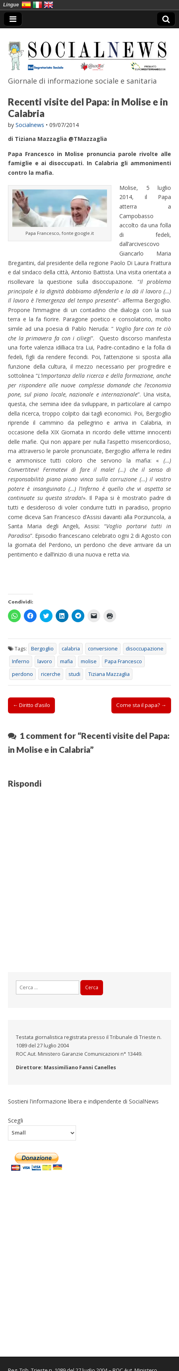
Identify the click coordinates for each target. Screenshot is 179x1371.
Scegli (15, 1120)
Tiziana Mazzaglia (109, 674)
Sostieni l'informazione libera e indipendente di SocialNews (83, 1101)
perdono (22, 674)
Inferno (20, 661)
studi (74, 674)
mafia (66, 661)
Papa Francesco (123, 661)
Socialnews (30, 125)
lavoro (44, 661)
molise (89, 661)
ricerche (50, 674)
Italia (37, 5)
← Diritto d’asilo (31, 705)
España (26, 5)
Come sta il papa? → (141, 705)
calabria (71, 648)
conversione (103, 648)
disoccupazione (144, 648)
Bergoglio (42, 648)
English (48, 5)
